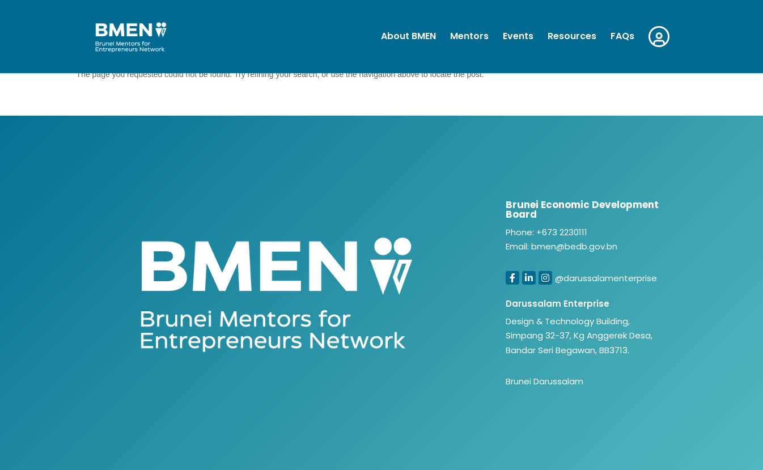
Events (518, 37)
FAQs (622, 37)
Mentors (469, 37)
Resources (572, 37)
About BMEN (408, 37)
